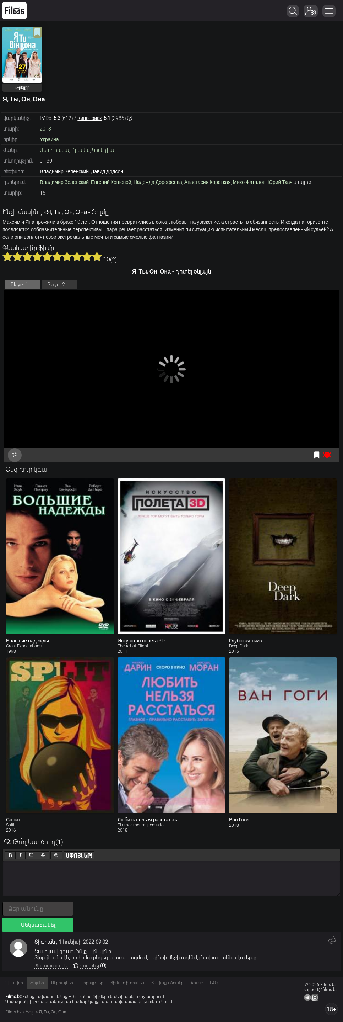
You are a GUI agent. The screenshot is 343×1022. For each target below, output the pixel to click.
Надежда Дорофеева (158, 182)
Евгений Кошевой (111, 182)
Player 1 (19, 284)
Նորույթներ (91, 982)
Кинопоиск (89, 118)
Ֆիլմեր (37, 982)
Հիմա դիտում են (127, 982)
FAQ (214, 982)
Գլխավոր (13, 982)
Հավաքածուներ (167, 982)
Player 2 (56, 284)
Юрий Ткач (280, 182)
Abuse (197, 982)
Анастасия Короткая (207, 182)
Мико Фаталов (249, 182)
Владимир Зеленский (64, 182)
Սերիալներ (62, 982)
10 (97, 256)
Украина (49, 139)
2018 (45, 129)
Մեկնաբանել (38, 925)
